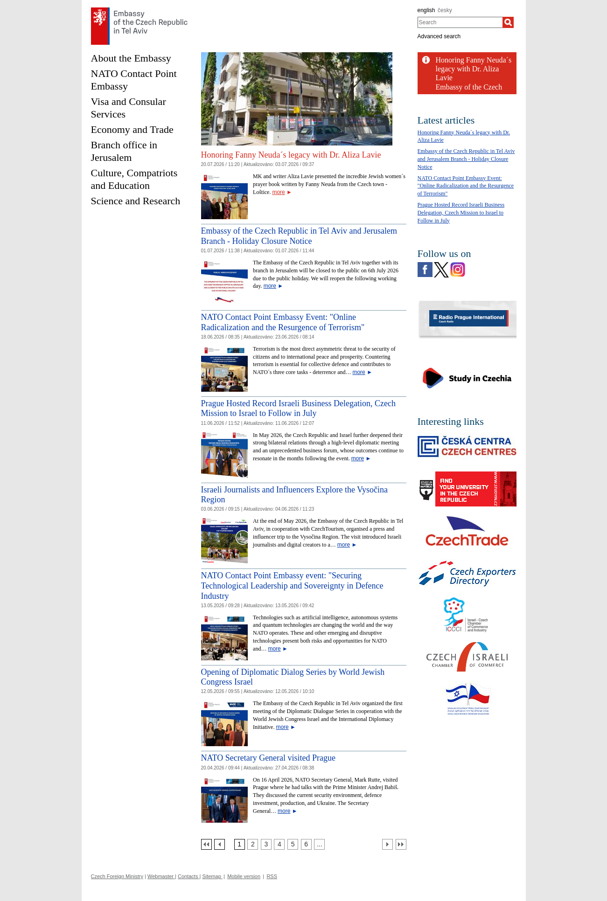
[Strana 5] (292, 844)
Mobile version (243, 876)
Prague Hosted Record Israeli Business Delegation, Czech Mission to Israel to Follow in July (298, 408)
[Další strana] (387, 844)
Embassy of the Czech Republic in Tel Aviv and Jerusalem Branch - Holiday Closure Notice (299, 236)
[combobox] (460, 22)
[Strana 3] (266, 844)
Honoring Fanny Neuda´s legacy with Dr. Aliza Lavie (291, 154)
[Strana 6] (306, 844)
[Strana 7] (319, 844)
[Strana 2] (252, 844)
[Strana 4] (279, 844)
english (426, 10)
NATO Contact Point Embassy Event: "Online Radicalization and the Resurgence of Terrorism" (466, 186)
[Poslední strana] (401, 844)
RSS (271, 876)
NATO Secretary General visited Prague (268, 757)
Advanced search (439, 36)
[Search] (508, 22)
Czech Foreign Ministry (117, 876)
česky (445, 10)
